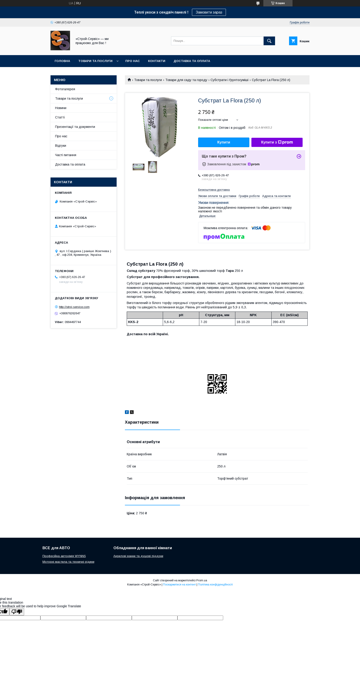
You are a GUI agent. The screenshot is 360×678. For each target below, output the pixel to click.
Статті (60, 117)
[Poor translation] (16, 612)
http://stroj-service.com (74, 307)
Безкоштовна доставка (214, 189)
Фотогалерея (65, 89)
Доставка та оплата (192, 61)
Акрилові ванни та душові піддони (138, 556)
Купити (223, 142)
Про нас (132, 61)
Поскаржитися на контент (179, 584)
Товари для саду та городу (186, 80)
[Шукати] (269, 41)
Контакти (156, 61)
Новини (60, 108)
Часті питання (65, 155)
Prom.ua (201, 580)
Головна (62, 61)
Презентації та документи (75, 127)
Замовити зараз (209, 12)
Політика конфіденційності (215, 584)
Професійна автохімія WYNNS (64, 556)
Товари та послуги (95, 61)
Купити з (277, 142)
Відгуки (60, 145)
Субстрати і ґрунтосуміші (229, 80)
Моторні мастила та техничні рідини (68, 561)
